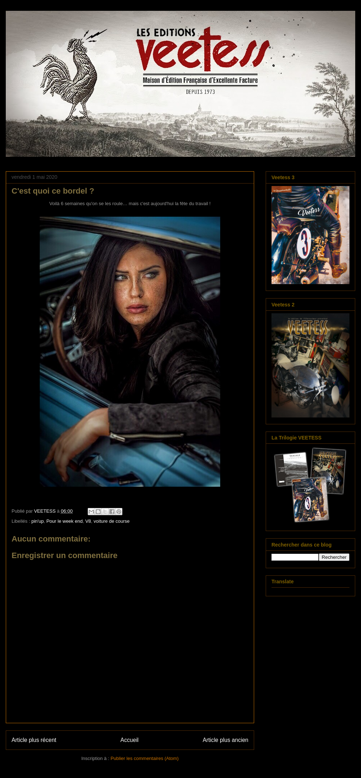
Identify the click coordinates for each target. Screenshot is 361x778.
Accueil (130, 740)
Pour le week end (64, 521)
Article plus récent (34, 740)
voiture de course (111, 521)
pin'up (37, 521)
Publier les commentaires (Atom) (144, 758)
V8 (88, 521)
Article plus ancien (225, 740)
